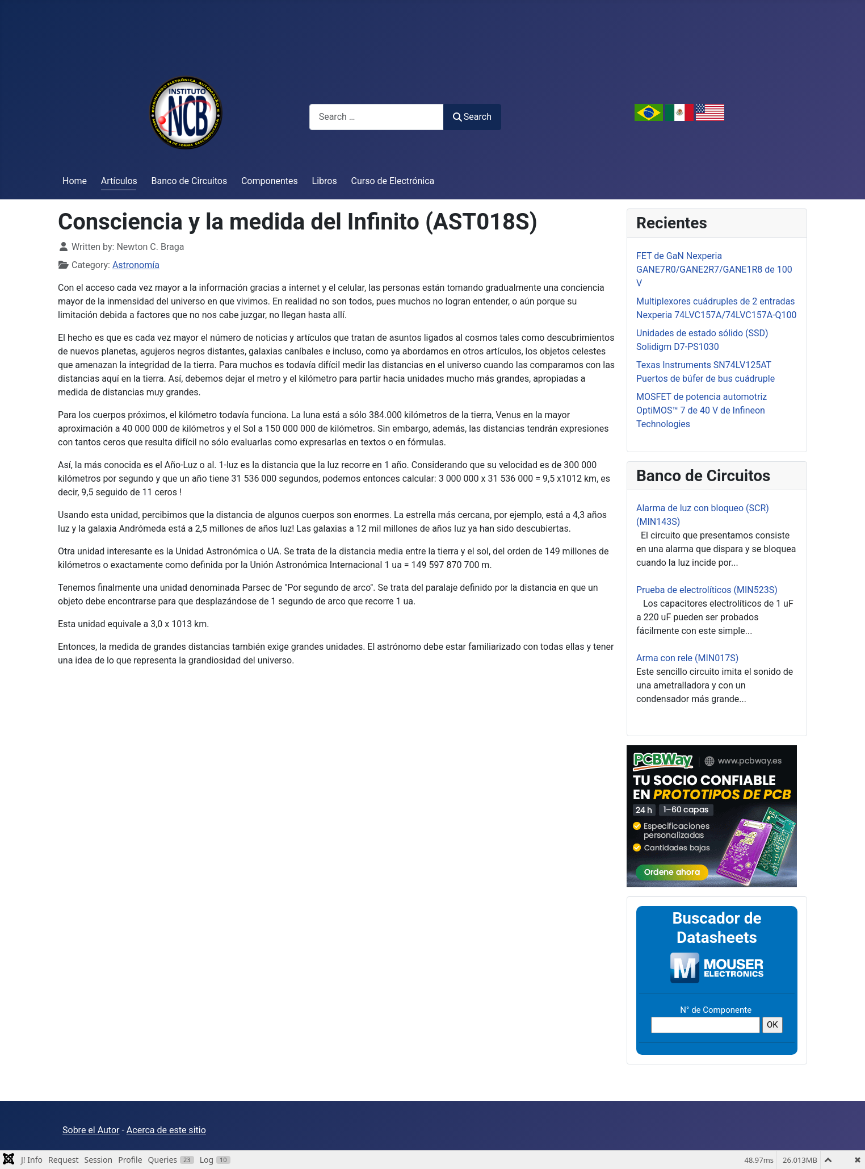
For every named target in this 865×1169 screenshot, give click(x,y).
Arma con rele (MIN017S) (687, 658)
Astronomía (135, 265)
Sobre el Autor (90, 1130)
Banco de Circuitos (190, 181)
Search (472, 116)
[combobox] (376, 117)
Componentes (269, 181)
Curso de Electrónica (393, 181)
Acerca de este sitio (166, 1130)
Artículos (119, 181)
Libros (324, 181)
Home (74, 181)
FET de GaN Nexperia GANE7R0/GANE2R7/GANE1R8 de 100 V (714, 269)
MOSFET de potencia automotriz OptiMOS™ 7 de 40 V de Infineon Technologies (701, 410)
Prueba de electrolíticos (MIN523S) (707, 589)
